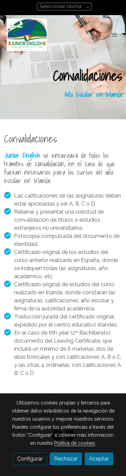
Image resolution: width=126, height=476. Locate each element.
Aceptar (99, 459)
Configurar (30, 459)
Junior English (22, 155)
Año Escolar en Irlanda (93, 94)
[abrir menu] (115, 35)
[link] (27, 34)
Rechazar (66, 459)
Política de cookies (74, 443)
